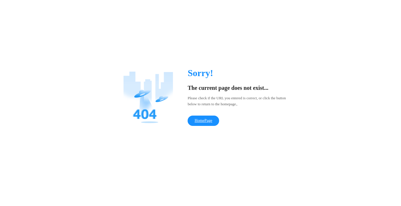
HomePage (203, 120)
